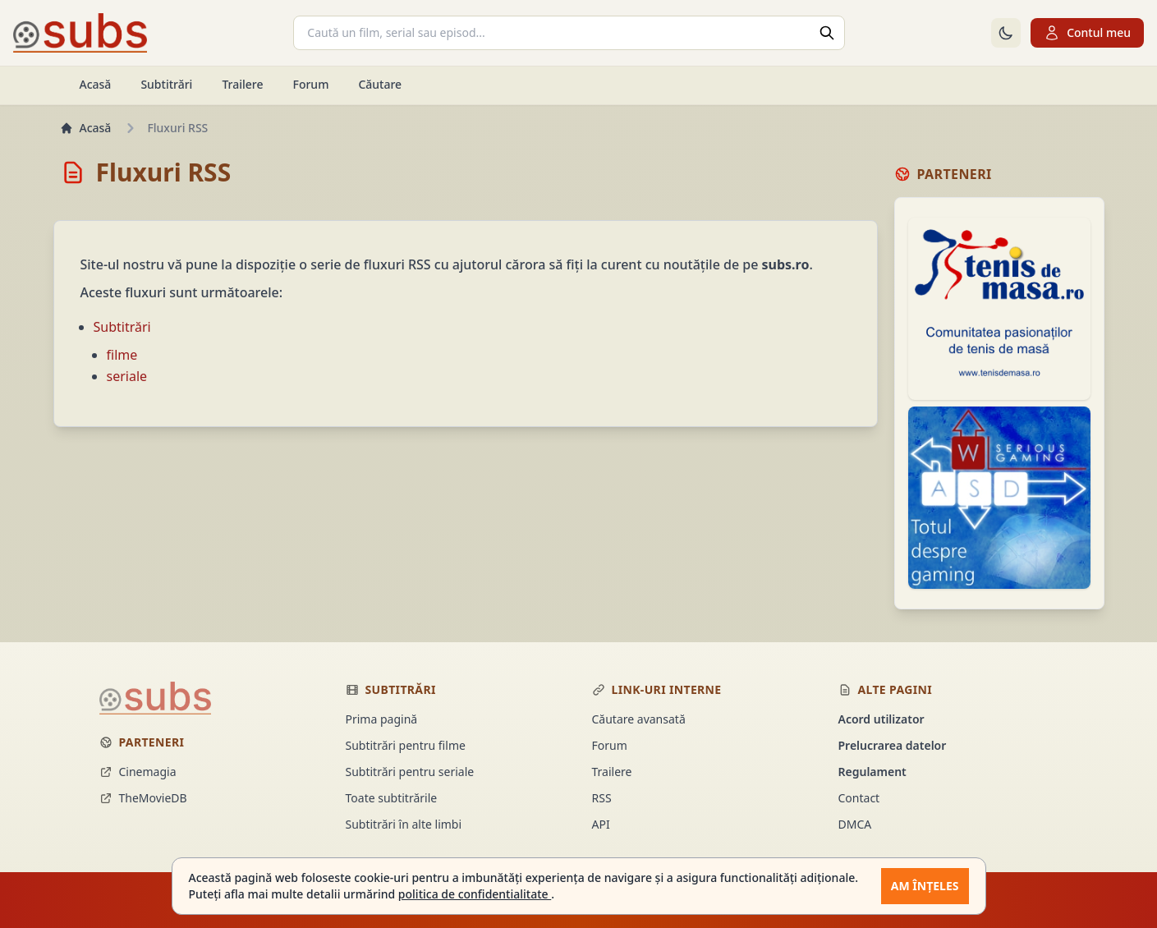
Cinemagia (138, 771)
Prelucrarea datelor (892, 745)
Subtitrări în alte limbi (404, 824)
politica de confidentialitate (474, 894)
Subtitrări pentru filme (406, 745)
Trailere (242, 84)
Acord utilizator (881, 719)
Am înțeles (925, 886)
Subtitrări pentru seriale (410, 771)
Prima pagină (382, 719)
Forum (310, 84)
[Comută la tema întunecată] (1006, 33)
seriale (127, 376)
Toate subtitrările (392, 798)
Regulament (872, 771)
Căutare (380, 84)
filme (122, 355)
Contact (859, 798)
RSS (602, 798)
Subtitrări (166, 84)
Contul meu (1087, 33)
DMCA (855, 824)
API (601, 824)
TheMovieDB (143, 798)
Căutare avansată (639, 719)
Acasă (96, 84)
